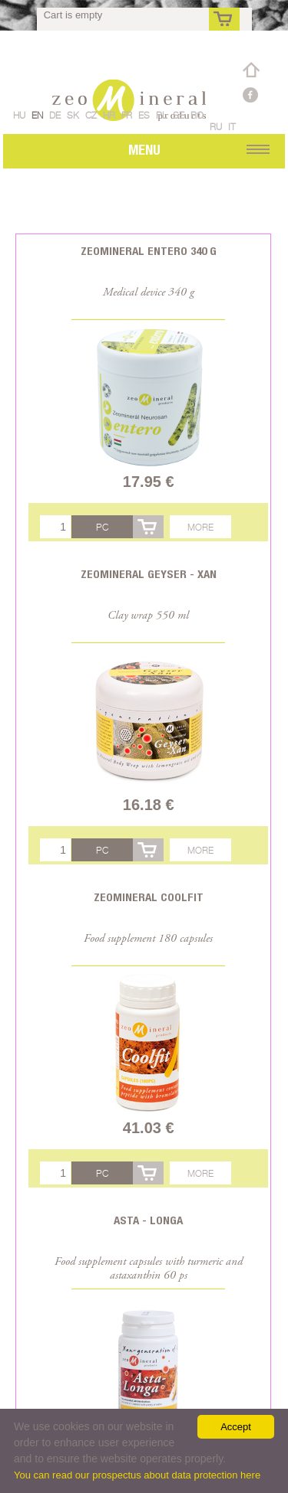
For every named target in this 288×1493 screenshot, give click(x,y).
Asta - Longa (148, 1220)
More (200, 527)
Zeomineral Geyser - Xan (149, 573)
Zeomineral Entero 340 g (149, 250)
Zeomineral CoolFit (149, 896)
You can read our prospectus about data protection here (137, 1475)
